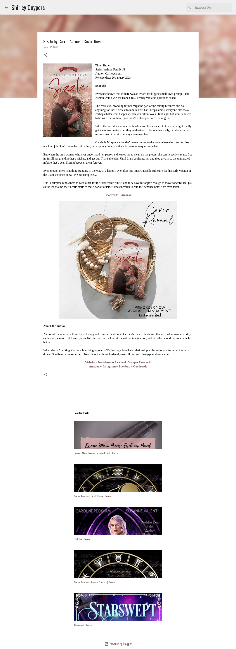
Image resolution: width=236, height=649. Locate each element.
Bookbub (124, 366)
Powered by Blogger (118, 644)
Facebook (145, 362)
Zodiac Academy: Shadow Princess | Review (94, 582)
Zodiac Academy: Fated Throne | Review (92, 496)
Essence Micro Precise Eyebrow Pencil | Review (96, 453)
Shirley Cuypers (28, 7)
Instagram (109, 366)
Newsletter (105, 362)
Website (90, 362)
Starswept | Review (83, 625)
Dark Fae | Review (82, 539)
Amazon (126, 195)
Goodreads (111, 195)
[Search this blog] (212, 7)
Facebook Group (125, 362)
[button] (45, 55)
